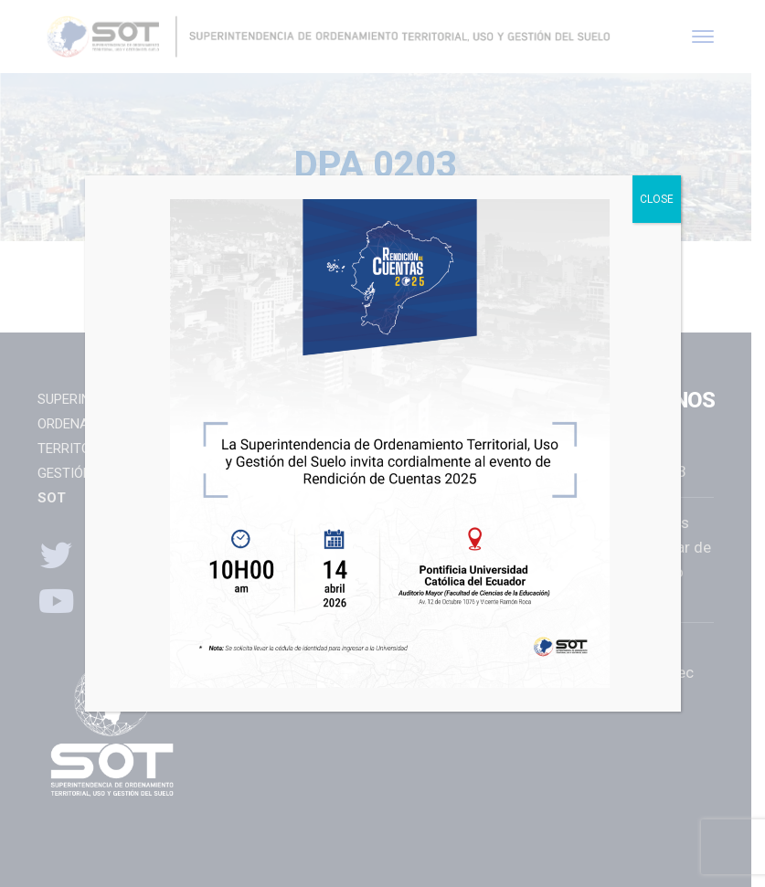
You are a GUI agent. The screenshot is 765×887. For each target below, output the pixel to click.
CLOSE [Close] (657, 199)
